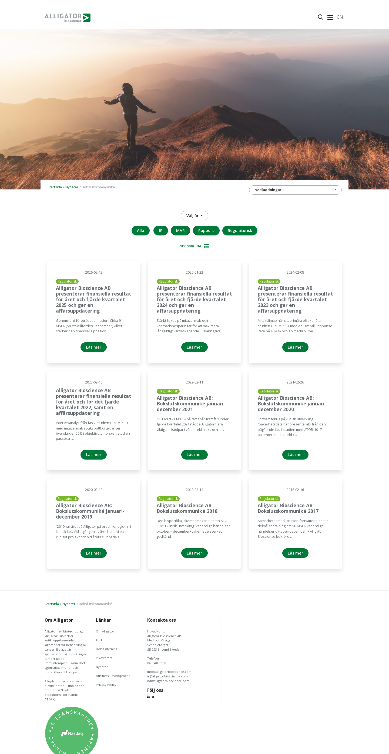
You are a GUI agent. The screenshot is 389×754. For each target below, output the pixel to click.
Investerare (104, 658)
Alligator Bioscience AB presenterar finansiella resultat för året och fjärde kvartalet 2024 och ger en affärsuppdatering (194, 299)
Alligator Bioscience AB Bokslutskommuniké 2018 (187, 508)
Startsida (55, 187)
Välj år (193, 215)
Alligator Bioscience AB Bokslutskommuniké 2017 (288, 508)
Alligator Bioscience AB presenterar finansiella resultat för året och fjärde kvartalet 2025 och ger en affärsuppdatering (93, 299)
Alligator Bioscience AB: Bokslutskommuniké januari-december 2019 (90, 511)
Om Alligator (105, 631)
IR (161, 230)
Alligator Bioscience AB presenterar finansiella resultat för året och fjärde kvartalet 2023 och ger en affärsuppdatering (295, 299)
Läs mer (93, 347)
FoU (99, 640)
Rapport (206, 230)
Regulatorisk (240, 230)
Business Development (113, 676)
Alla (140, 230)
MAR (180, 230)
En (340, 17)
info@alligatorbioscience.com (169, 672)
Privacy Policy (106, 685)
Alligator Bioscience (67, 17)
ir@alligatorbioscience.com (167, 676)
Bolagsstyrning (106, 649)
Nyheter (71, 187)
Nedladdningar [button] (267, 189)
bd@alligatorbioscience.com (168, 681)
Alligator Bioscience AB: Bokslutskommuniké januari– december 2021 (191, 403)
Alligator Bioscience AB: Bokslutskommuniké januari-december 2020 (292, 403)
